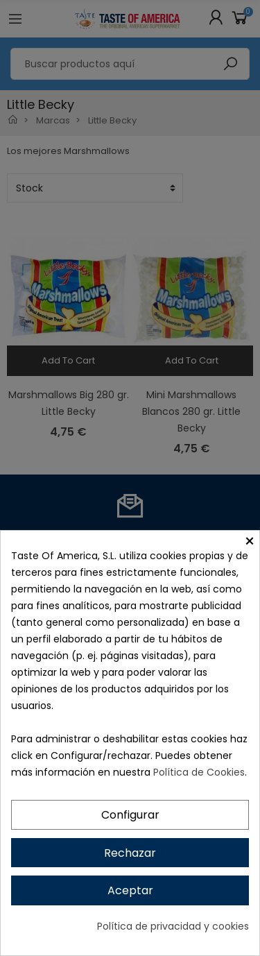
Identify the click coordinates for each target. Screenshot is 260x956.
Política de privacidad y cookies (173, 926)
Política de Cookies (199, 772)
